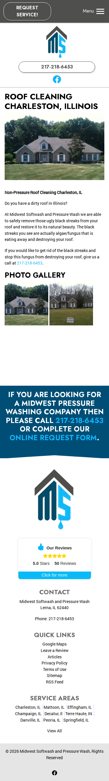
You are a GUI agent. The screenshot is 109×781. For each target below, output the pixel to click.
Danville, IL (30, 720)
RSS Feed (54, 682)
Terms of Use (54, 669)
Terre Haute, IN (78, 713)
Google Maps (54, 644)
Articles (55, 657)
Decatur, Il (53, 713)
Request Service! (27, 11)
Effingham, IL (79, 707)
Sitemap (54, 675)
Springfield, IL (76, 720)
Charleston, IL (28, 707)
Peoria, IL (51, 720)
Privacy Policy (54, 663)
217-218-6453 (57, 67)
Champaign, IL (28, 713)
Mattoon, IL (54, 707)
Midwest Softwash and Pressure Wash (55, 751)
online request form (53, 438)
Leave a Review (55, 650)
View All (54, 731)
